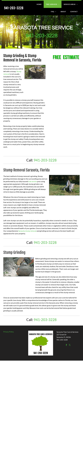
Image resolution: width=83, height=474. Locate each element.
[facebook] (66, 345)
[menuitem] (39, 4)
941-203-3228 (41, 36)
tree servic (32, 181)
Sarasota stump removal (27, 231)
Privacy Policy (8, 332)
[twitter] (69, 345)
